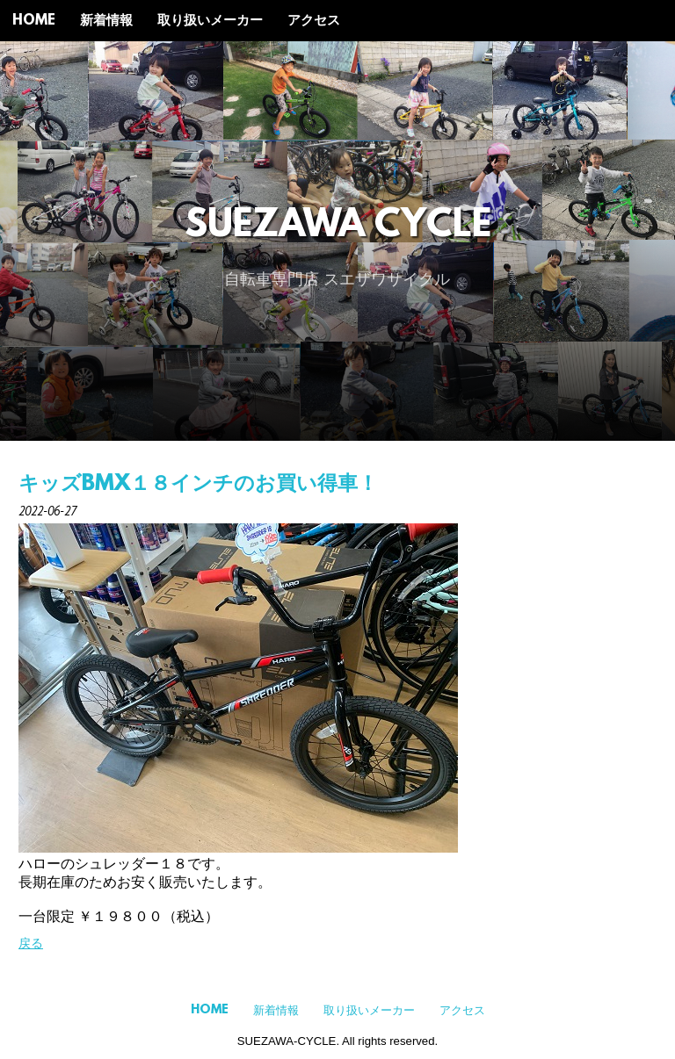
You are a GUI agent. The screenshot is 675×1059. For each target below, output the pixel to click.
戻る (30, 943)
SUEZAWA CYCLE (338, 227)
